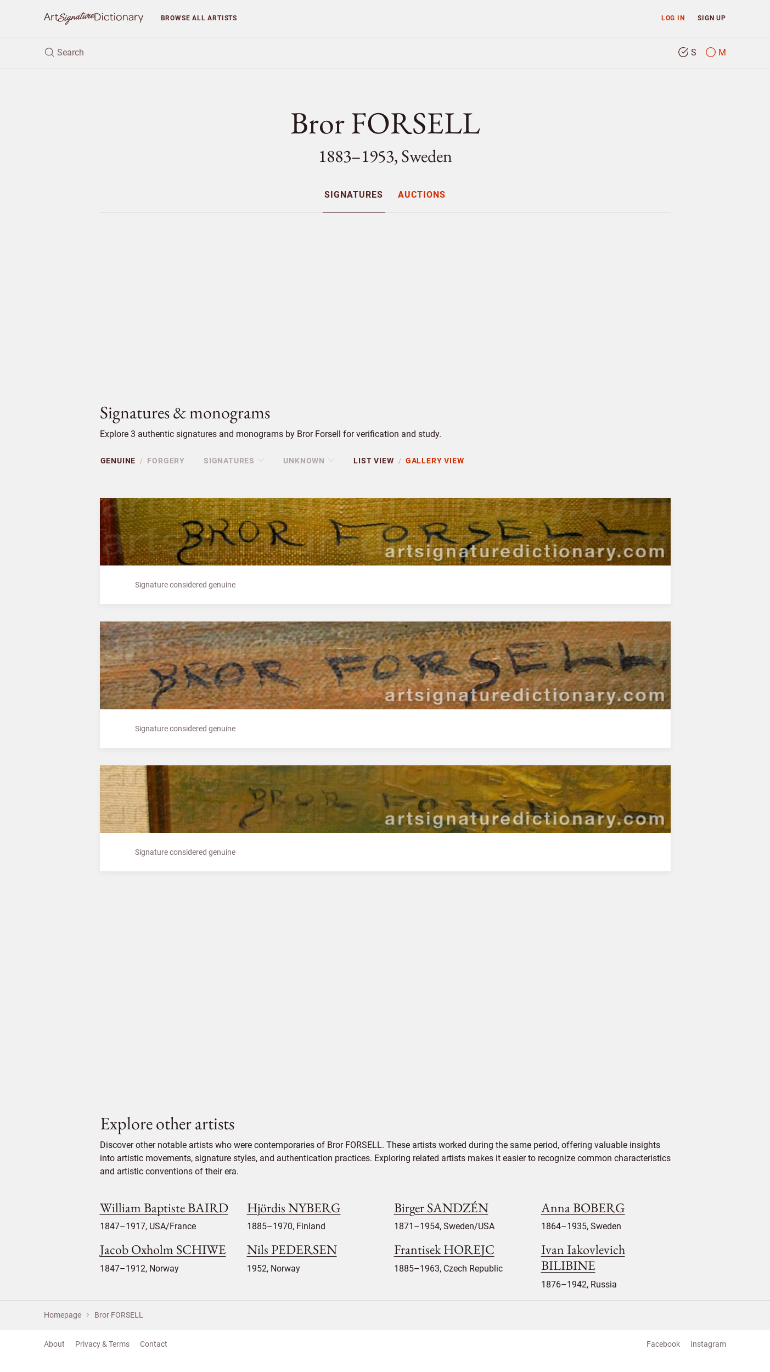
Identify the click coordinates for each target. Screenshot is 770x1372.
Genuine (118, 460)
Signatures (353, 195)
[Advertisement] (385, 299)
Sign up (712, 18)
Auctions (422, 195)
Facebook (663, 1344)
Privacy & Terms (102, 1344)
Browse (199, 18)
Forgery (166, 460)
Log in (673, 18)
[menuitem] (353, 194)
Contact (153, 1344)
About (54, 1344)
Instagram (708, 1344)
